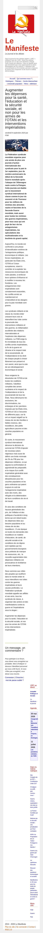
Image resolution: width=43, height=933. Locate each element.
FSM (31, 910)
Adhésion (33, 84)
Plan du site (10, 927)
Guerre (32, 913)
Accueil (12, 79)
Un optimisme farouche (33, 862)
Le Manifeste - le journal (33, 701)
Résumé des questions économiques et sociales (34, 872)
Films (26, 84)
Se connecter (21, 927)
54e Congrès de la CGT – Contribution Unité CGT (34, 779)
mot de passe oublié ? (15, 680)
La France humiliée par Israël (34, 813)
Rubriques (9, 81)
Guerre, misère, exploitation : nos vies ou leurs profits (34, 803)
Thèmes (18, 81)
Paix (31, 917)
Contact (31, 927)
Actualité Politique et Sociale (34, 694)
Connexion (9, 677)
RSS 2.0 (8, 930)
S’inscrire (19, 677)
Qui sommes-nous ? (24, 79)
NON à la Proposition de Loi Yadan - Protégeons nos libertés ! (33, 841)
